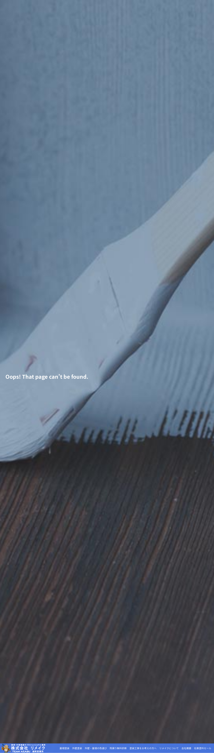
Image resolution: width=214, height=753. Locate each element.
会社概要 (186, 748)
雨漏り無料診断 (118, 748)
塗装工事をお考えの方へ (143, 748)
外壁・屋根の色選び (96, 748)
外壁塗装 (77, 748)
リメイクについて (169, 748)
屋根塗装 (64, 748)
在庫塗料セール (202, 748)
